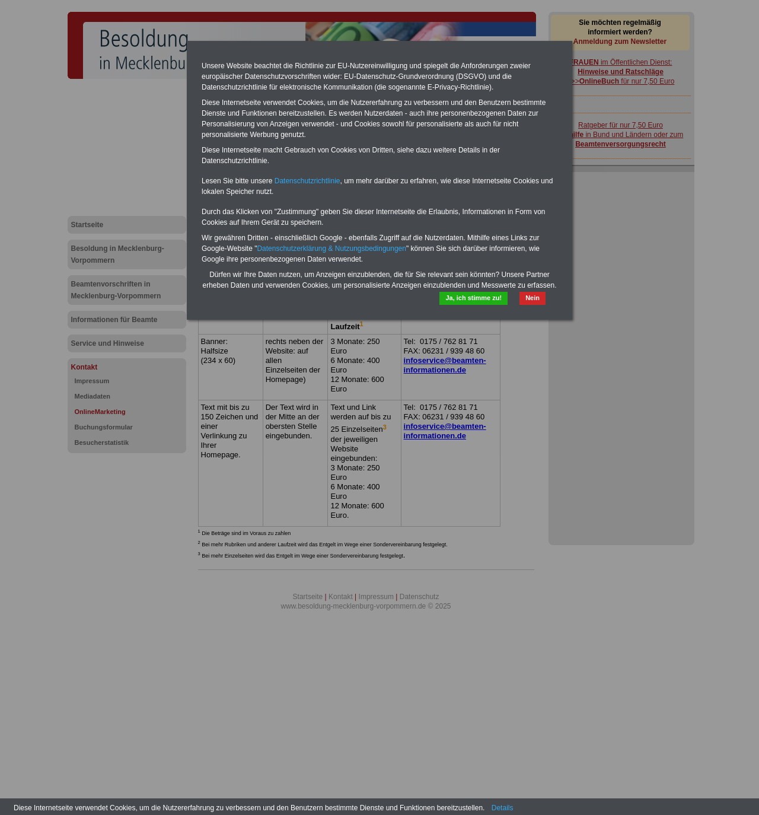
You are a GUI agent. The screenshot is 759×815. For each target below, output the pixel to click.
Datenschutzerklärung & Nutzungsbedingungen (331, 248)
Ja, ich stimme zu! (473, 297)
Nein (532, 297)
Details (503, 808)
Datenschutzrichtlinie (307, 181)
